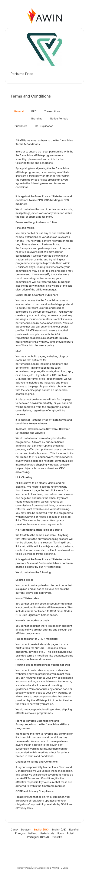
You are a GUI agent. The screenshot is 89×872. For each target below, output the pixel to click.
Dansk (14, 829)
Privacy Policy (24, 867)
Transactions (52, 111)
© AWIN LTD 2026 (58, 867)
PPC (34, 111)
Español (74, 829)
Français (20, 833)
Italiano (32, 833)
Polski (70, 833)
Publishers (20, 126)
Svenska (57, 837)
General (19, 111)
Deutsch (26, 829)
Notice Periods (59, 118)
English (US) (59, 829)
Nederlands (47, 833)
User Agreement (40, 867)
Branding (36, 118)
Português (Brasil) (38, 837)
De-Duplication (44, 126)
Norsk (60, 833)
